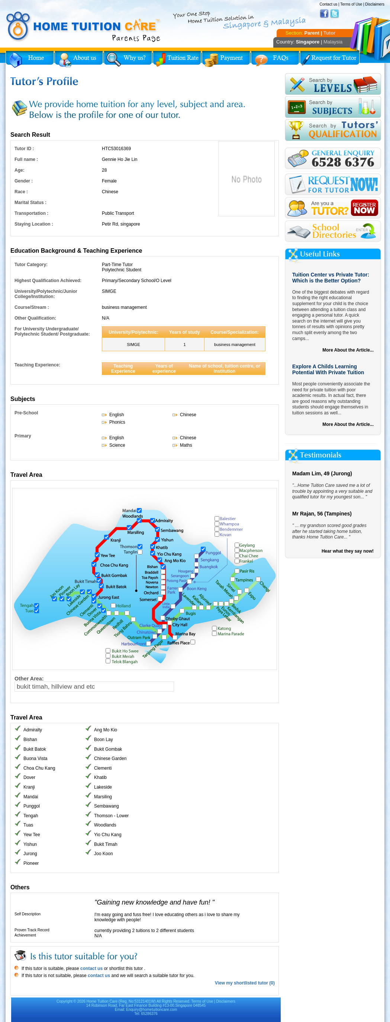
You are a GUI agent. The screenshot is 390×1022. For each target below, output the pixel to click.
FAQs (275, 59)
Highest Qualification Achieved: (47, 280)
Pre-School (26, 412)
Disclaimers (374, 4)
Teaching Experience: (37, 365)
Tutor (329, 33)
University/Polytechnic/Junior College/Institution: (45, 294)
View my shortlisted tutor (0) (245, 983)
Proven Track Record (31, 930)
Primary (22, 436)
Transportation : (31, 213)
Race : (21, 191)
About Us (79, 59)
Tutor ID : (24, 148)
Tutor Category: (31, 264)
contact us (91, 968)
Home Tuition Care (102, 1001)
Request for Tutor (330, 59)
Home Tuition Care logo (84, 26)
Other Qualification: (35, 318)
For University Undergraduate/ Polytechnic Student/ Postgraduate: (52, 331)
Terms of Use (351, 4)
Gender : (23, 181)
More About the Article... (348, 350)
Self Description (27, 914)
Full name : (26, 159)
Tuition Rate (177, 59)
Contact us (328, 4)
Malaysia (332, 42)
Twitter (334, 13)
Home (30, 59)
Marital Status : (30, 202)
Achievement (25, 935)
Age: (19, 170)
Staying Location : (33, 224)
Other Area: (29, 679)
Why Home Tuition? (128, 59)
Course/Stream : (31, 307)
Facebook (324, 13)
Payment (226, 59)
